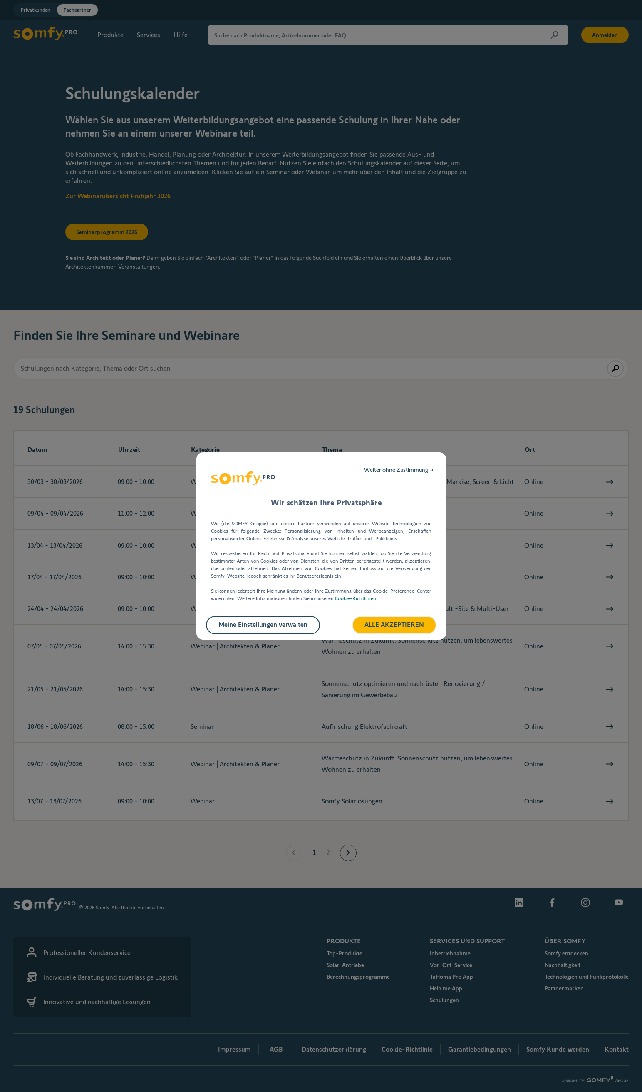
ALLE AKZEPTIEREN (394, 624)
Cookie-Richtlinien (355, 598)
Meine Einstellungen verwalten (262, 624)
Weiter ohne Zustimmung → (399, 469)
